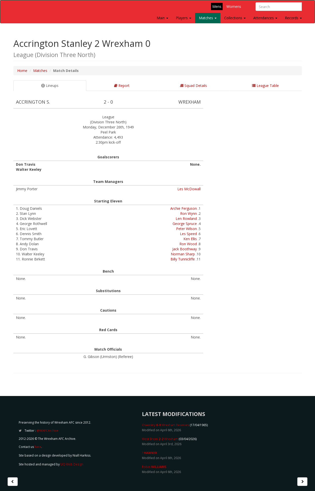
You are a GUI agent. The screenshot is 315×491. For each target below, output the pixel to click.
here (38, 447)
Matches (208, 17)
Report (122, 85)
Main (162, 17)
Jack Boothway (184, 249)
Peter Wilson (186, 228)
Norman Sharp (183, 254)
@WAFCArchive (47, 430)
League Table (265, 85)
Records (293, 17)
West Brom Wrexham (160, 439)
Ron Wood (188, 243)
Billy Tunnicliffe (183, 259)
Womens (233, 6)
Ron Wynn (188, 213)
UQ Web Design (71, 464)
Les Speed (188, 233)
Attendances (265, 17)
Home (22, 70)
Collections (235, 17)
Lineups (49, 85)
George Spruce (185, 223)
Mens (216, 6)
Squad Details (193, 85)
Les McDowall (189, 188)
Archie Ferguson (183, 208)
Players (183, 17)
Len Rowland (186, 218)
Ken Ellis (190, 238)
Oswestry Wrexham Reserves (165, 425)
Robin (154, 467)
